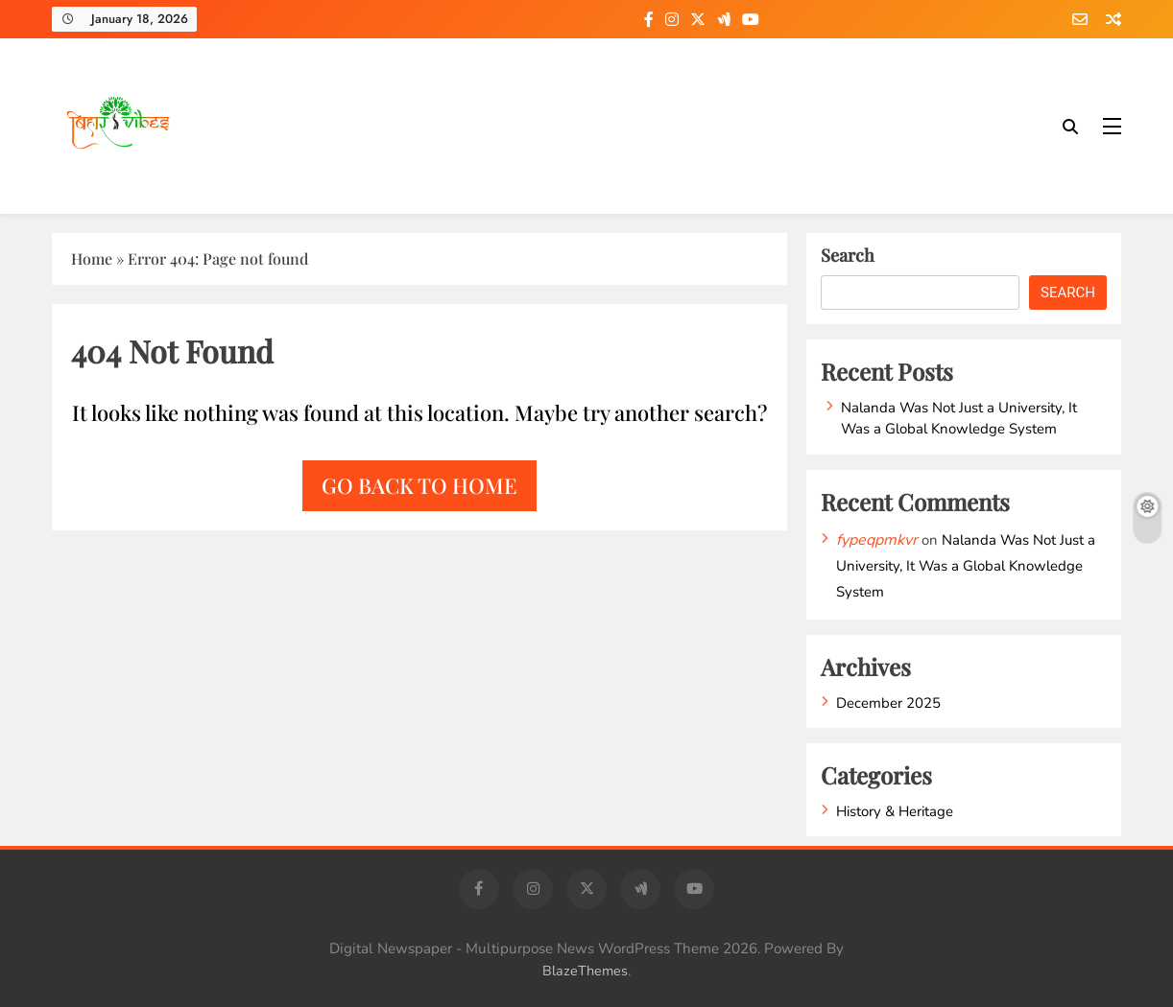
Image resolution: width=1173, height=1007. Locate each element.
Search (847, 255)
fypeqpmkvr (877, 539)
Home (91, 258)
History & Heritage (894, 811)
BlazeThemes (585, 970)
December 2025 (888, 703)
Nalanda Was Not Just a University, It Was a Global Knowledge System (959, 418)
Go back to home (419, 485)
